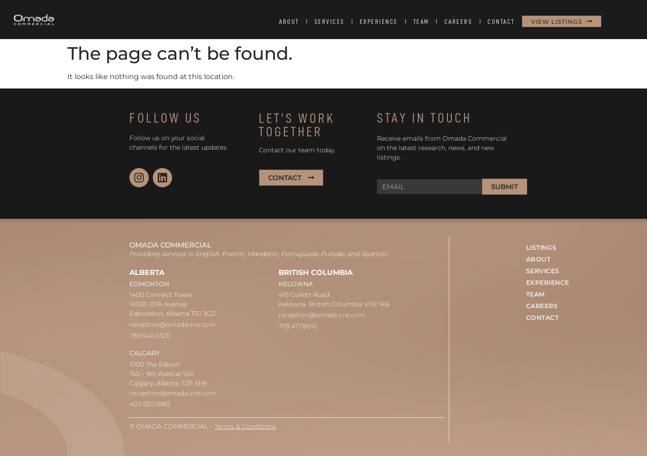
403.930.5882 (149, 404)
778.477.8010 (298, 326)
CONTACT (501, 21)
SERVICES (330, 21)
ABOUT (289, 21)
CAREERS (458, 21)
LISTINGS (541, 247)
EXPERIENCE (379, 21)
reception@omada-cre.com (172, 324)
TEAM (421, 21)
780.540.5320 (149, 336)
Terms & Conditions (245, 426)
